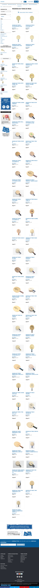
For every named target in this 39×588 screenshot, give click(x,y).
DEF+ (1, 26)
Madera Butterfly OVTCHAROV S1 (16, 161)
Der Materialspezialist (4, 36)
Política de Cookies (3, 568)
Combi (2, 24)
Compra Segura (3, 567)
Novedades (2, 556)
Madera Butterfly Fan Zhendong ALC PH (17, 491)
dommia (20, 581)
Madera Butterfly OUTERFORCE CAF (30, 277)
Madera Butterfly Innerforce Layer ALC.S (17, 374)
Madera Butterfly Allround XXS (30, 26)
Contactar (9, 560)
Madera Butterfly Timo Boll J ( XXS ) (31, 142)
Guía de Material (10, 559)
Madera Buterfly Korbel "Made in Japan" (18, 297)
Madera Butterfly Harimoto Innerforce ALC (32, 451)
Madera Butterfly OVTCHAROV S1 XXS (30, 122)
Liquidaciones (3, 558)
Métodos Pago (23, 558)
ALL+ (1, 21)
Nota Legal (2, 566)
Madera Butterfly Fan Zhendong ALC (31, 471)
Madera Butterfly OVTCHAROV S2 (16, 219)
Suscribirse (20, 544)
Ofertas (2, 557)
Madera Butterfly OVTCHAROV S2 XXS (16, 180)
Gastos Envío (23, 556)
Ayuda (21, 560)
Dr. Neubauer (3, 39)
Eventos (9, 558)
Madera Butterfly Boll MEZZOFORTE (17, 122)
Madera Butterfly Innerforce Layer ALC (31, 355)
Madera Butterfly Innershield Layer (16, 432)
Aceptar (9, 585)
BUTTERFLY (14, 47)
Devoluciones (23, 559)
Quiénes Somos (10, 555)
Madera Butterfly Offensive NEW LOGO (17, 45)
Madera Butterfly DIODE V (18, 237)
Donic (1, 38)
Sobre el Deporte (10, 556)
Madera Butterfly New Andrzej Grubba (31, 84)
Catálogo (2, 555)
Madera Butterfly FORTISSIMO (16, 200)
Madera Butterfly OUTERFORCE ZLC (16, 355)
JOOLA (2, 40)
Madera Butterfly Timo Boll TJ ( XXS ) (31, 316)
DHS (1, 37)
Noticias (9, 557)
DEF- (1, 27)
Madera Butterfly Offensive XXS (30, 45)
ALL (1, 20)
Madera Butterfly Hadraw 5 (30, 258)
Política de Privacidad (4, 565)
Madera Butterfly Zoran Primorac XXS (32, 64)
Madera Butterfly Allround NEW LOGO (17, 26)
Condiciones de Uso (24, 555)
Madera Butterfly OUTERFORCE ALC (16, 335)
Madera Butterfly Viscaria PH (30, 413)
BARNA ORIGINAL (3, 33)
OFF (1, 28)
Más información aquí (4, 585)
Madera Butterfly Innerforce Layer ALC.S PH (32, 374)
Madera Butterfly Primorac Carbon (30, 335)
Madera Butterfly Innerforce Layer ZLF (17, 451)
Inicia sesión (30, 1)
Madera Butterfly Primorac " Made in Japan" (32, 180)
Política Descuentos (24, 557)
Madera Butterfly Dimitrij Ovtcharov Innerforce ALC (18, 471)
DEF (1, 25)
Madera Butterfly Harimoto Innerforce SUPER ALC (17, 510)
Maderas (2, 16)
